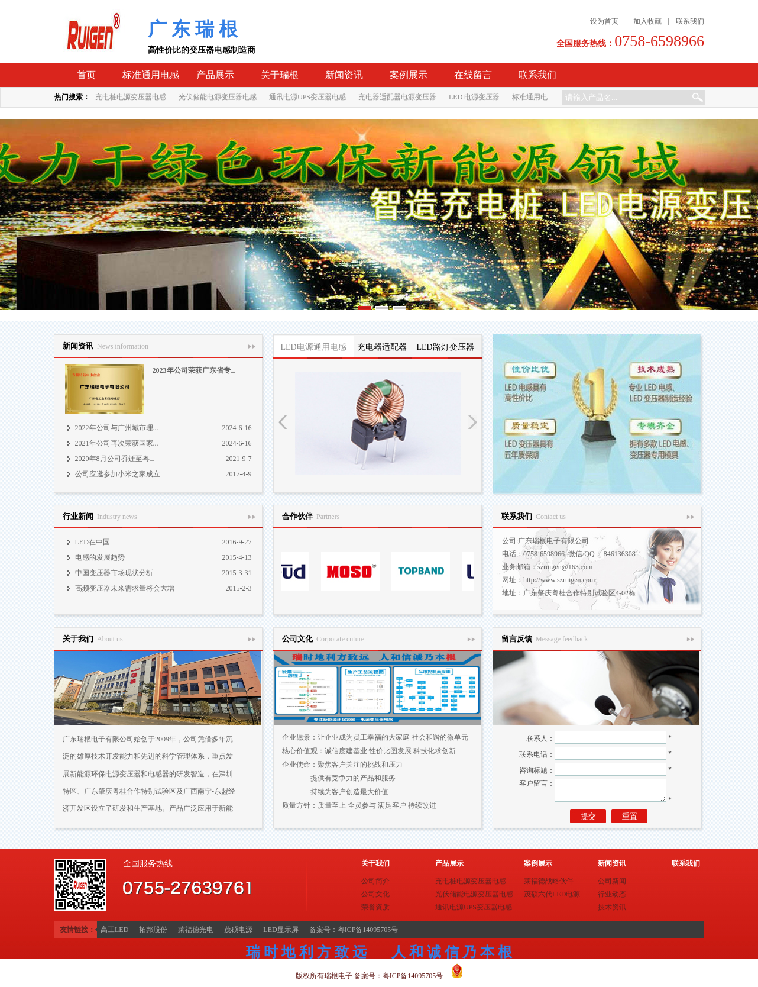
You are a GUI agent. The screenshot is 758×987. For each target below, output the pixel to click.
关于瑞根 (280, 75)
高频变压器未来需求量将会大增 (124, 588)
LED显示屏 (280, 929)
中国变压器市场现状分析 (114, 573)
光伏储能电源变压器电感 (218, 97)
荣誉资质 (375, 907)
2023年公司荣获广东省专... (194, 370)
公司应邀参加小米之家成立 (117, 474)
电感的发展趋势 (100, 557)
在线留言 (473, 75)
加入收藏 (647, 21)
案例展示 (408, 75)
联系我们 (690, 21)
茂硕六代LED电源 (552, 894)
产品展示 (215, 75)
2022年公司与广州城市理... (116, 428)
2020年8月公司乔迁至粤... (115, 458)
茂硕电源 (238, 929)
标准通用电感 (150, 75)
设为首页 (604, 21)
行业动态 (612, 894)
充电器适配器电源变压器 (397, 97)
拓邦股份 (153, 929)
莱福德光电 (195, 929)
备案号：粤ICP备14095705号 (354, 929)
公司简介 (375, 881)
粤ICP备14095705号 (413, 976)
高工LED (114, 929)
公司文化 (375, 894)
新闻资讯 (344, 75)
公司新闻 (612, 881)
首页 (86, 75)
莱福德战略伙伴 (549, 881)
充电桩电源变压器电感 (130, 97)
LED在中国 (92, 542)
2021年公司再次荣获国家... (116, 443)
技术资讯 (612, 907)
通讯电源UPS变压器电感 (307, 97)
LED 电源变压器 (474, 97)
